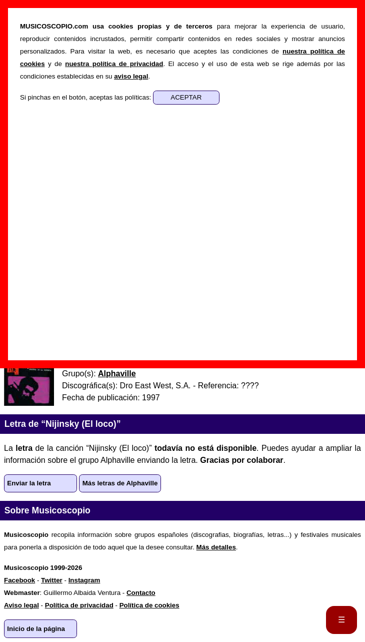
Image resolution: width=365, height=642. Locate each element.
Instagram (84, 580)
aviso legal (131, 76)
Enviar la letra (28, 483)
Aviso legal (21, 605)
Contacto (141, 592)
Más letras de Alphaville (120, 483)
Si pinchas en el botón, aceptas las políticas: (86, 97)
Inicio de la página (36, 628)
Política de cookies (150, 605)
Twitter (51, 580)
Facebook (19, 580)
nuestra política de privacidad (114, 64)
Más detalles (216, 547)
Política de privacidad (79, 605)
